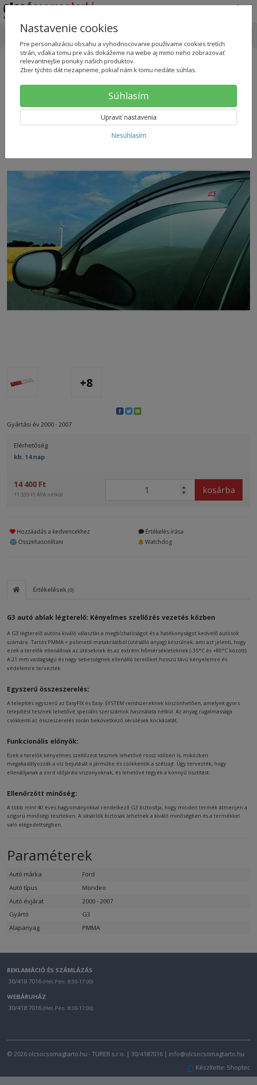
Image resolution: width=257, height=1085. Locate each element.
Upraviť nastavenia (129, 117)
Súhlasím (128, 95)
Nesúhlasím (128, 135)
